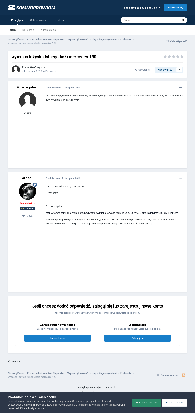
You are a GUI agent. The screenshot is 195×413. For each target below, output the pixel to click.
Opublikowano (63, 87)
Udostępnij (142, 69)
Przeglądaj (17, 22)
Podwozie (51, 71)
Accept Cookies (146, 402)
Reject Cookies (174, 402)
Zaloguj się (137, 338)
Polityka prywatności (89, 387)
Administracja (48, 29)
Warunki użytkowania (32, 408)
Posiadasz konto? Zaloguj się (142, 7)
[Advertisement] (90, 138)
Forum (12, 29)
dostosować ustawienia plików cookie (28, 404)
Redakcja (59, 20)
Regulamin (28, 29)
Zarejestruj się (175, 7)
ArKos (26, 178)
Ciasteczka (111, 387)
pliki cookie (52, 401)
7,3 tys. (27, 215)
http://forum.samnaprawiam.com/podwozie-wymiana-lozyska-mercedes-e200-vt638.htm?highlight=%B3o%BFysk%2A (112, 212)
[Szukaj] (141, 20)
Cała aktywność (38, 20)
